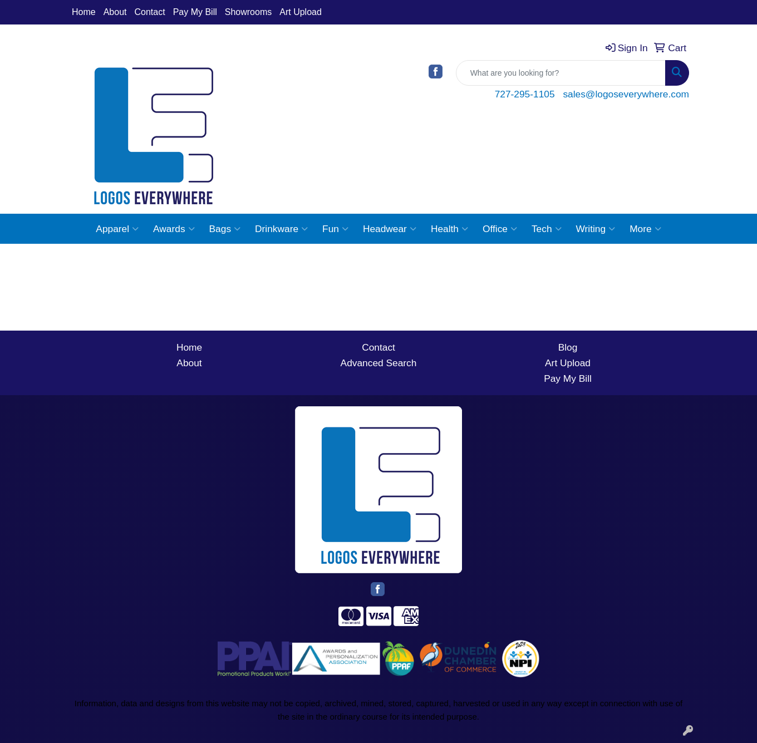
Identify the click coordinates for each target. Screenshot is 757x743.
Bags (225, 228)
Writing (596, 228)
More (645, 228)
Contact (150, 12)
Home (84, 12)
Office (500, 228)
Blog (568, 347)
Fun (335, 228)
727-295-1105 (525, 94)
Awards (173, 228)
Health (449, 228)
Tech (547, 228)
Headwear (389, 228)
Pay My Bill (195, 12)
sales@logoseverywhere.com (626, 94)
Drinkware (281, 228)
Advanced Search (379, 362)
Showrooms (248, 12)
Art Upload (300, 12)
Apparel (117, 228)
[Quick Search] (561, 73)
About (115, 12)
